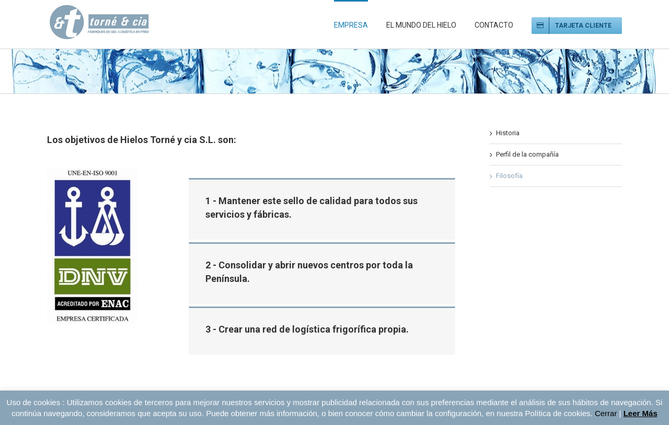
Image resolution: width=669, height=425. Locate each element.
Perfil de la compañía (527, 154)
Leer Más (641, 413)
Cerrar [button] (606, 413)
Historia (508, 133)
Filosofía (509, 176)
